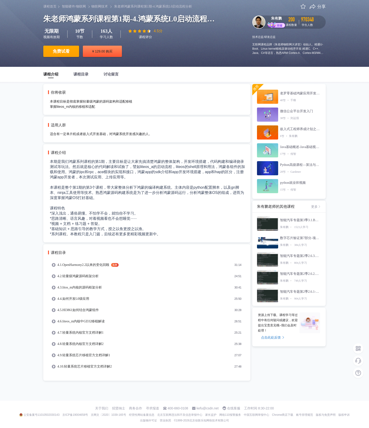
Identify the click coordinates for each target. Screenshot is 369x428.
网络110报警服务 (230, 414)
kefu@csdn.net (208, 408)
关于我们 (101, 408)
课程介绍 (50, 74)
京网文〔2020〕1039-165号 (108, 414)
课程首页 (49, 6)
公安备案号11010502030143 (42, 414)
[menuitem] (147, 265)
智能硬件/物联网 (74, 6)
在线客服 (233, 408)
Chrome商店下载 (282, 414)
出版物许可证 (148, 420)
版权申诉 (344, 414)
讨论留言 (111, 74)
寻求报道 (152, 408)
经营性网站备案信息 (141, 414)
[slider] (140, 31)
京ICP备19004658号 (75, 414)
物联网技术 (99, 6)
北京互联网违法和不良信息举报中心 (179, 414)
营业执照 (165, 420)
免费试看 (61, 51)
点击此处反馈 (272, 337)
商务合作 (135, 408)
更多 (316, 206)
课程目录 (80, 74)
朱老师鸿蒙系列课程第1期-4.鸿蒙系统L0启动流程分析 (153, 6)
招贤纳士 (118, 408)
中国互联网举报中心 (256, 414)
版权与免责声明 (326, 414)
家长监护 (211, 414)
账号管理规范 (304, 414)
